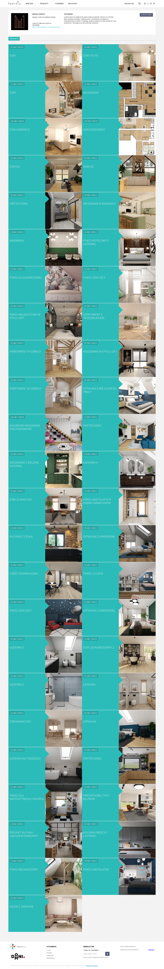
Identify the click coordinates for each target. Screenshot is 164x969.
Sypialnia (119, 728)
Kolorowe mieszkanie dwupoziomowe (45, 432)
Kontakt (49, 953)
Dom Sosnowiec (119, 136)
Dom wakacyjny (45, 728)
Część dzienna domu (45, 580)
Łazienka (119, 691)
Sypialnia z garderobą (119, 543)
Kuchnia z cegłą (45, 543)
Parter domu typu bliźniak (119, 802)
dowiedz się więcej (92, 966)
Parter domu (45, 210)
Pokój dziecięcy (119, 284)
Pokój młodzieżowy (45, 876)
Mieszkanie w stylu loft (119, 358)
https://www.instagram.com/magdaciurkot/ (46, 27)
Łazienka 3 (45, 654)
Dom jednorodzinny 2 (119, 654)
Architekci (72, 3)
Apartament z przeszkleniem (119, 321)
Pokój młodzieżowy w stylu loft (45, 321)
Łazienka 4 (119, 469)
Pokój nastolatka (119, 876)
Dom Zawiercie (45, 136)
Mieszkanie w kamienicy (119, 210)
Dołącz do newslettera (91, 950)
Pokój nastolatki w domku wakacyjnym (119, 506)
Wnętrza (30, 3)
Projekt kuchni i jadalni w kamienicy (45, 839)
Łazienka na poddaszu (45, 765)
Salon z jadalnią (45, 913)
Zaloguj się (129, 3)
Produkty (45, 3)
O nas (49, 950)
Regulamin (50, 955)
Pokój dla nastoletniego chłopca (45, 802)
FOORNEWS (59, 3)
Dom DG (45, 173)
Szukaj (140, 3)
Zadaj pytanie (146, 15)
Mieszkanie (119, 99)
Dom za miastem (45, 506)
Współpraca (51, 958)
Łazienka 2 (45, 691)
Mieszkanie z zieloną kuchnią (45, 469)
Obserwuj (151, 950)
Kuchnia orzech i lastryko (119, 839)
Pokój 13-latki (119, 580)
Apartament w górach (45, 358)
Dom (45, 62)
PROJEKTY (14, 38)
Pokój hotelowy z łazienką (119, 247)
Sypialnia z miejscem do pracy (119, 395)
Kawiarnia (45, 247)
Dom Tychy (119, 62)
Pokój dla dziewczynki (45, 284)
